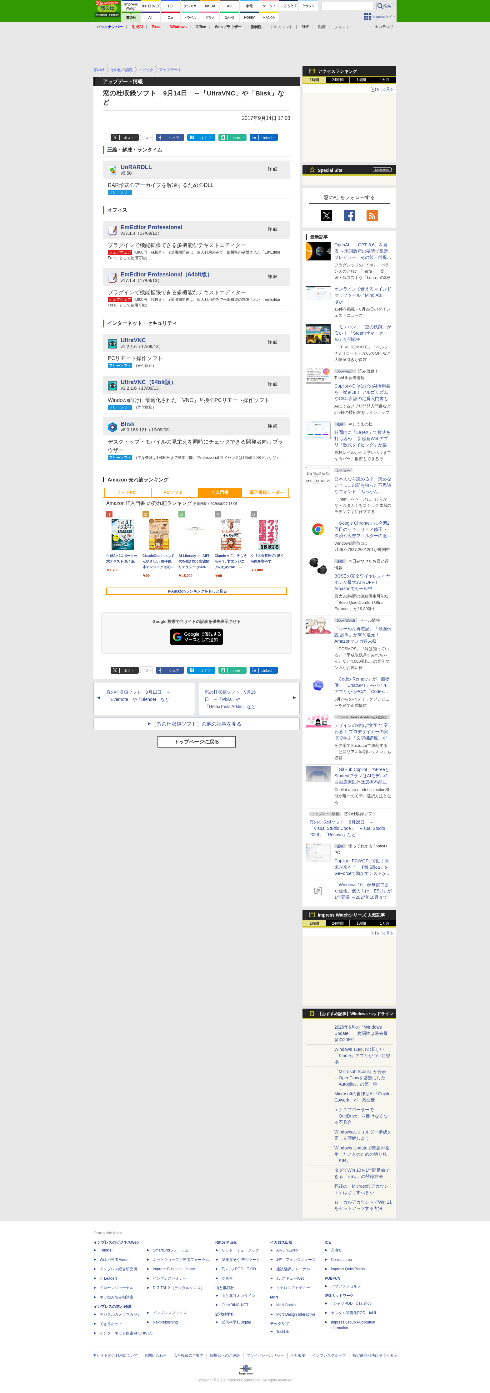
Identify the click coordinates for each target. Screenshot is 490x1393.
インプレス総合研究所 (118, 1269)
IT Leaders (109, 1278)
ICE (328, 1242)
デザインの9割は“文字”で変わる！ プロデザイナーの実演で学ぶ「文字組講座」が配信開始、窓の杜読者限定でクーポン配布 (362, 738)
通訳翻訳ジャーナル (293, 1269)
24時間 (337, 80)
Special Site (330, 170)
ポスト (129, 138)
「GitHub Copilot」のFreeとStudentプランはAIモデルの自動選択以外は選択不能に (361, 775)
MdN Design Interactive (295, 1314)
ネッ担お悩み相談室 (116, 1297)
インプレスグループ (329, 1355)
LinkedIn (268, 138)
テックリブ (279, 1324)
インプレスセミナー (170, 1278)
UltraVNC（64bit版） (148, 382)
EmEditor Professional (151, 227)
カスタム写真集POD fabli (353, 1313)
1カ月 (385, 80)
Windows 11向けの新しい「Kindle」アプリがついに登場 (362, 1055)
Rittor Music (226, 1242)
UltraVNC (133, 340)
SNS (305, 27)
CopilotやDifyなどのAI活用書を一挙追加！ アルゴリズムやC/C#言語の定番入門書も (362, 392)
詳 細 (272, 169)
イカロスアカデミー (293, 1288)
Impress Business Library (174, 1269)
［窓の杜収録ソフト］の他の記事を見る (197, 724)
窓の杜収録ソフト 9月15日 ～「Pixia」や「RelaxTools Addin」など (230, 699)
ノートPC (126, 492)
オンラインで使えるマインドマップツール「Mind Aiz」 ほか (362, 295)
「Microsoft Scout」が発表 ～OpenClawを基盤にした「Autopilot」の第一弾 (360, 1078)
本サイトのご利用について (115, 1355)
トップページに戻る (196, 741)
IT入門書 (220, 492)
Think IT (106, 1250)
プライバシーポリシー (265, 1355)
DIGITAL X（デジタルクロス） (178, 1288)
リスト (147, 138)
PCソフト (172, 492)
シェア (174, 138)
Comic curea (341, 1259)
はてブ (205, 138)
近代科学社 (224, 1314)
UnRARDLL (136, 167)
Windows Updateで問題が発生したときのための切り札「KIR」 (361, 1154)
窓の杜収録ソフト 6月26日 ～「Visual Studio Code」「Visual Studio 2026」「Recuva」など (347, 828)
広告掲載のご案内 (188, 1355)
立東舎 (227, 1278)
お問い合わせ (155, 1355)
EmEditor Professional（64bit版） (166, 274)
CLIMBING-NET (235, 1305)
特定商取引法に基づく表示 (375, 1355)
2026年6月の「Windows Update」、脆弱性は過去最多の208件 (361, 1033)
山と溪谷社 (224, 1288)
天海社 (336, 1250)
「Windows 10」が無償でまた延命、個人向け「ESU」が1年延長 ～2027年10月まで (363, 891)
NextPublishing (165, 1322)
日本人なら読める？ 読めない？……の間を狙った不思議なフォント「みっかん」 (362, 485)
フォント (341, 27)
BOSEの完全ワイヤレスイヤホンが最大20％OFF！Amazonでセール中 (362, 582)
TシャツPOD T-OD (239, 1269)
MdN (274, 1297)
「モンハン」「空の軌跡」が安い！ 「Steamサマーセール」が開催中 (362, 333)
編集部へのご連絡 (225, 1355)
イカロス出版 (281, 1242)
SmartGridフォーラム (171, 1250)
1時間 (314, 80)
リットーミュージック (240, 1250)
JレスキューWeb (290, 1278)
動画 (322, 27)
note (236, 138)
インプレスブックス (170, 1313)
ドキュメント (281, 27)
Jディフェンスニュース (296, 1259)
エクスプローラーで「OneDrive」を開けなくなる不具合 (361, 1116)
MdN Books (286, 1305)
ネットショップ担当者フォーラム (181, 1259)
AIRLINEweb (287, 1250)
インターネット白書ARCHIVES (126, 1333)
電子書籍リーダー (266, 492)
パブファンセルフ (346, 1286)
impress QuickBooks (348, 1269)
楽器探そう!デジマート (241, 1259)
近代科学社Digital (236, 1322)
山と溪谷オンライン (238, 1295)
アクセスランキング (337, 71)
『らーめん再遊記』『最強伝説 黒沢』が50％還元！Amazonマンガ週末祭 (362, 635)
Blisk (127, 423)
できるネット (111, 1324)
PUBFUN (332, 1278)
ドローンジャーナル (116, 1288)
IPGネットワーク (339, 1295)
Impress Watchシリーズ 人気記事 (351, 915)
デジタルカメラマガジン (120, 1314)
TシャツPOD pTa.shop (351, 1303)
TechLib (282, 1331)
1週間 (361, 80)
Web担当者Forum (114, 1259)
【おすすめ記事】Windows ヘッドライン (355, 1014)
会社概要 (298, 1355)
